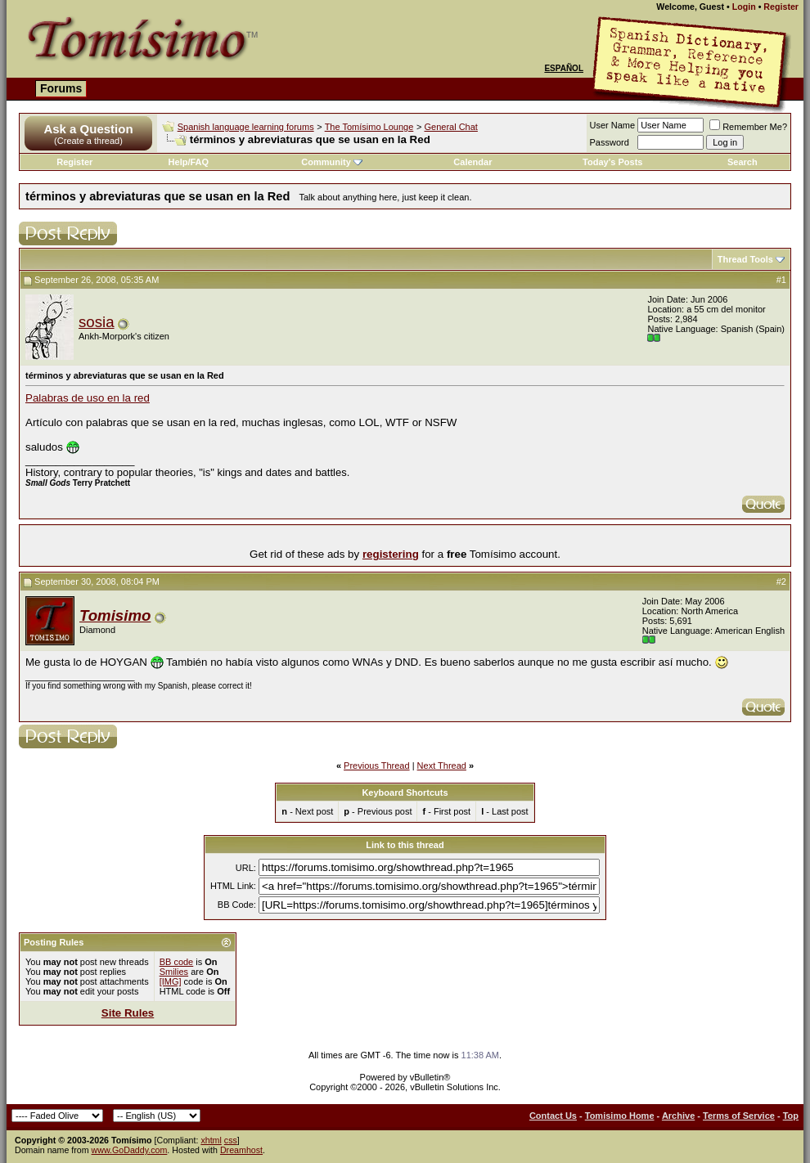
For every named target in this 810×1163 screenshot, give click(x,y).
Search (742, 162)
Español (563, 68)
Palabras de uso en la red (87, 398)
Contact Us (553, 1115)
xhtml (210, 1140)
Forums (61, 88)
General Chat (450, 127)
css (230, 1140)
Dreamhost (241, 1150)
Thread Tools (745, 259)
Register (781, 6)
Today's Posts (612, 162)
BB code (177, 962)
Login (744, 6)
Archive (678, 1115)
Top (791, 1115)
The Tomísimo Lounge (369, 127)
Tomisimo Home (620, 1115)
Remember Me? (748, 127)
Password (609, 142)
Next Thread (441, 765)
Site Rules (127, 1013)
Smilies (174, 972)
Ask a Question (88, 129)
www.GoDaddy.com (130, 1150)
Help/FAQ (189, 162)
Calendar (472, 162)
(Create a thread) (88, 141)
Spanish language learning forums (246, 127)
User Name (613, 125)
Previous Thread (377, 765)
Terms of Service (739, 1115)
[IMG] (171, 981)
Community (331, 162)
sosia (97, 321)
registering (390, 554)
